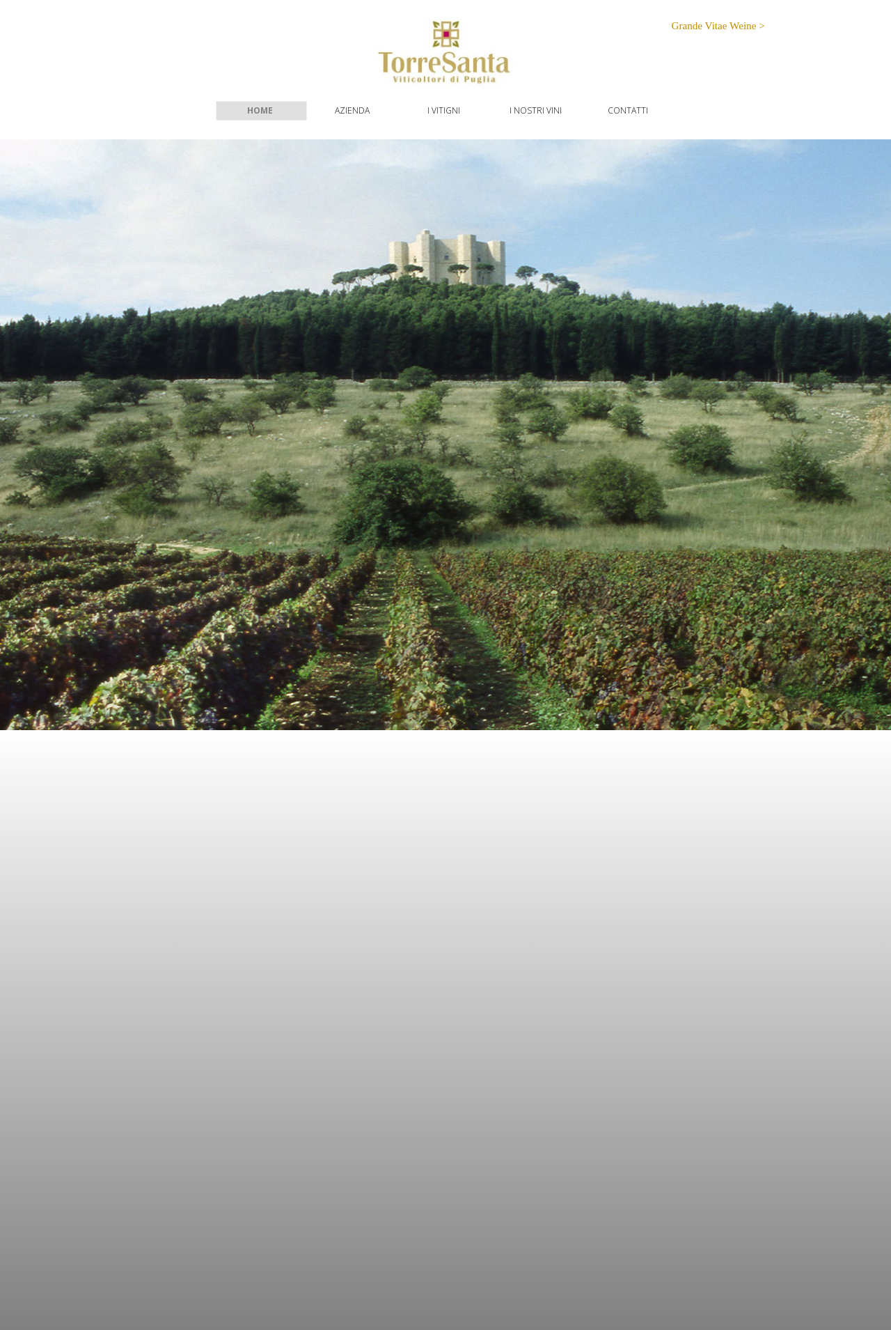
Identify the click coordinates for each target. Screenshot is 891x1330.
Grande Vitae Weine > (717, 25)
